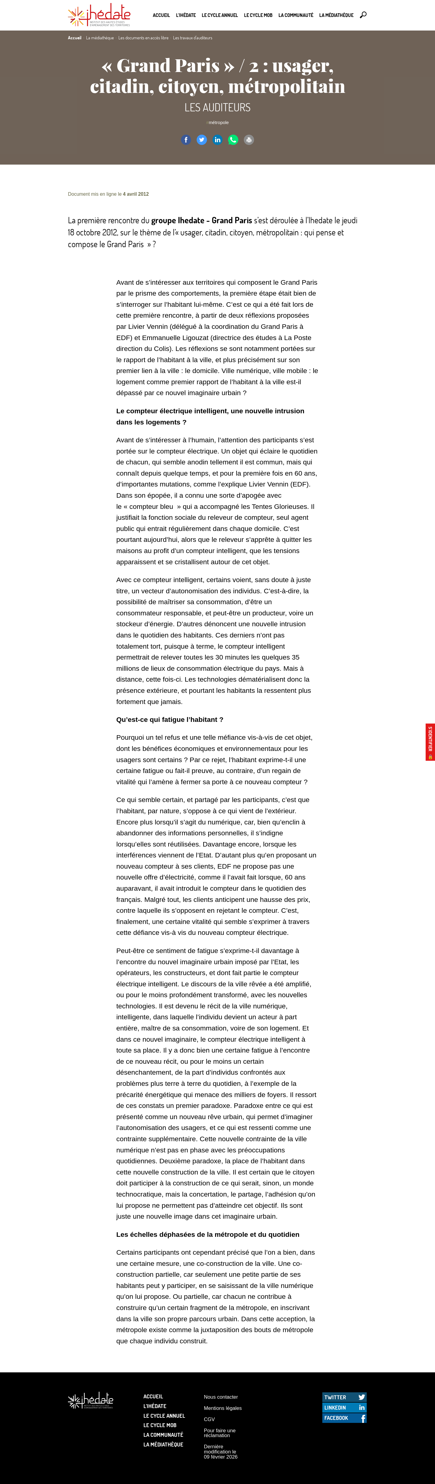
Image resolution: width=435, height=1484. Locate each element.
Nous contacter (221, 1397)
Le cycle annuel (220, 15)
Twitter (335, 1397)
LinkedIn (335, 1407)
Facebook (336, 1417)
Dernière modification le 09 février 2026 (221, 1451)
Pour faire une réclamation (220, 1433)
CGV (209, 1419)
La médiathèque (336, 15)
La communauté (296, 15)
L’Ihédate (186, 15)
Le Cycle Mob (258, 15)
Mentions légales (223, 1408)
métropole (219, 122)
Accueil (161, 15)
